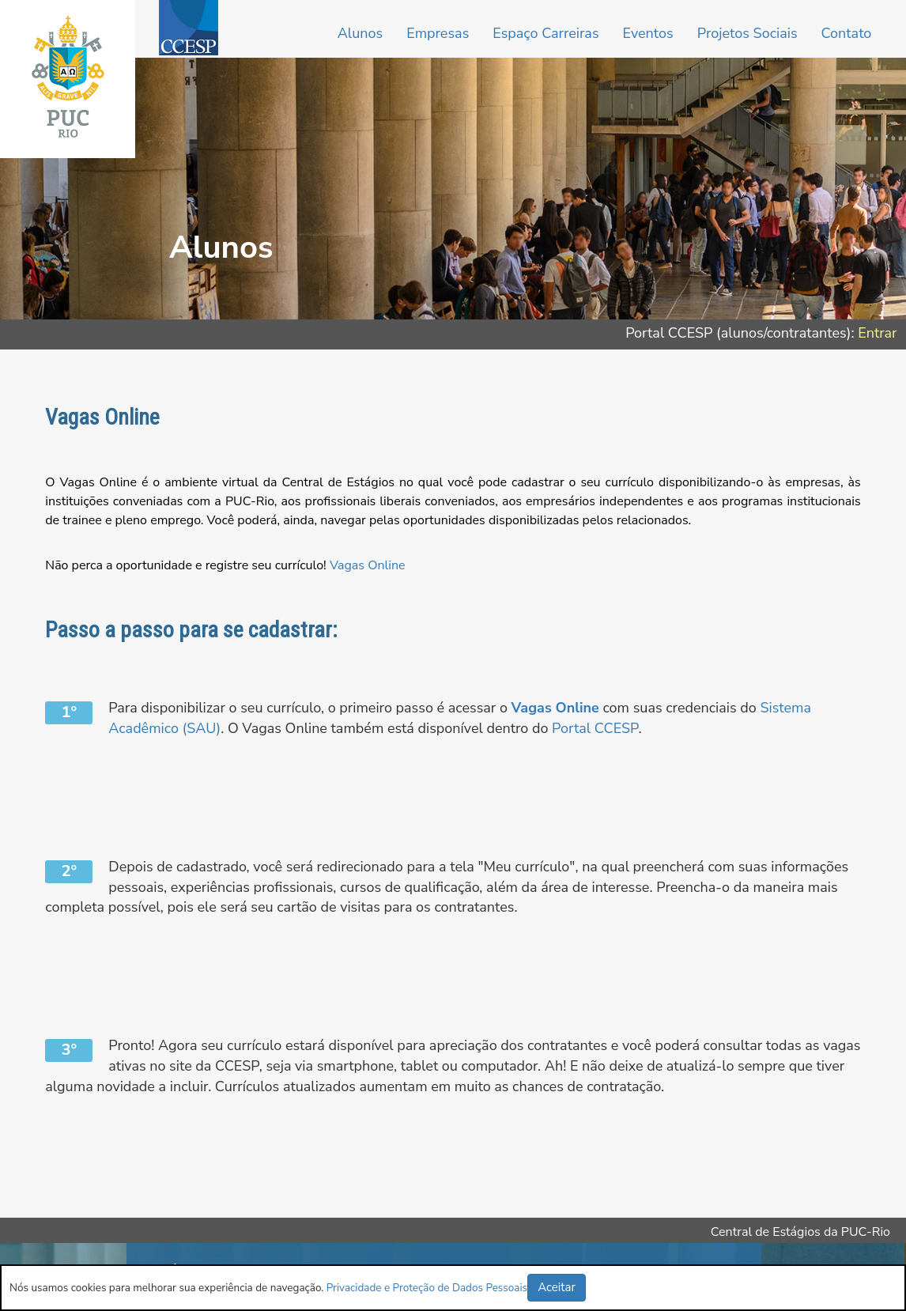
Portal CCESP (595, 728)
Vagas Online (368, 565)
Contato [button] (846, 33)
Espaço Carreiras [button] (545, 33)
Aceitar (557, 1287)
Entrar (877, 332)
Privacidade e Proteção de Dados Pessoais (427, 1287)
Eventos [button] (648, 33)
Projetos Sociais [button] (747, 33)
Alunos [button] (360, 33)
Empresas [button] (437, 33)
